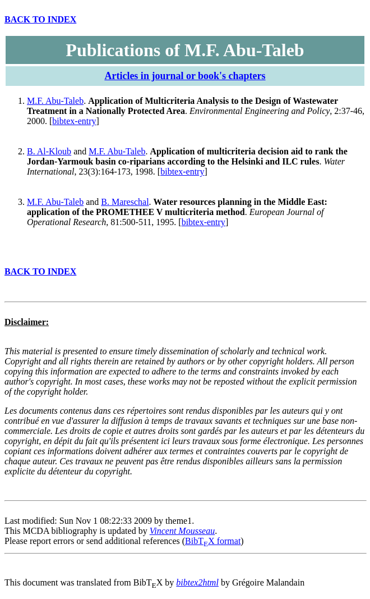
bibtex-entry (74, 121)
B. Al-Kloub (49, 151)
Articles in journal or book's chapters (184, 75)
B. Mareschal (125, 202)
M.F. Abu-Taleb (55, 101)
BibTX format (212, 541)
